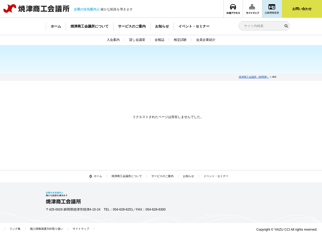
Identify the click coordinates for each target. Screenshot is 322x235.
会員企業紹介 (206, 40)
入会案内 (113, 40)
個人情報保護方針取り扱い (46, 228)
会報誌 (159, 40)
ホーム (56, 26)
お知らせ (162, 26)
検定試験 (180, 40)
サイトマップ (81, 228)
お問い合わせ (302, 9)
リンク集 (15, 228)
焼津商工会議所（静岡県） (254, 76)
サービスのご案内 (132, 26)
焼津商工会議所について (90, 26)
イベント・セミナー (194, 26)
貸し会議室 (137, 40)
